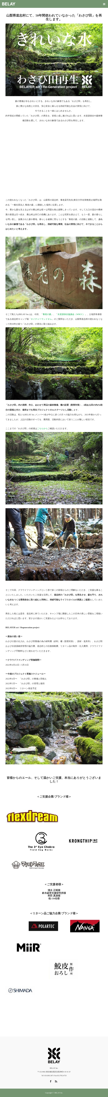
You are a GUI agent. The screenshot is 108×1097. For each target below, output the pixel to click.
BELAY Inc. (59, 1093)
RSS (56, 1081)
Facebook (50, 1081)
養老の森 (47, 314)
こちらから (42, 428)
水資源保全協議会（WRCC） (71, 314)
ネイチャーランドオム (41, 319)
